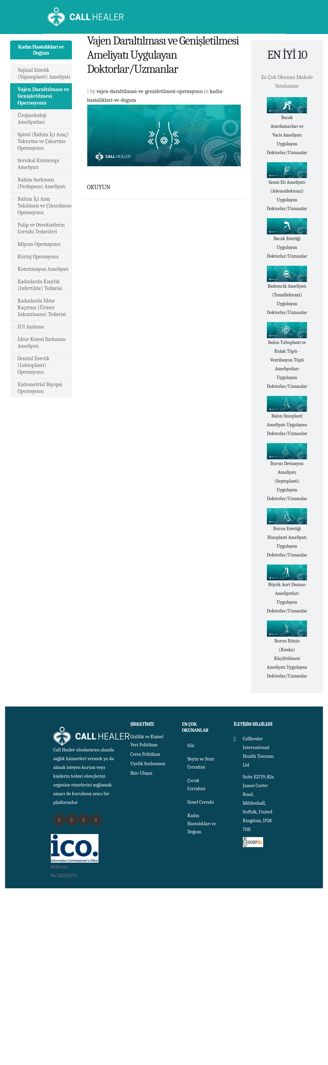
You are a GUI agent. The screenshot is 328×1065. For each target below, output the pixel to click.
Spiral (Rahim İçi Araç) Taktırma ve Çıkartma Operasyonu (43, 141)
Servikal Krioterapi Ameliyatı (38, 163)
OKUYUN (98, 187)
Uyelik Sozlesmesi (148, 764)
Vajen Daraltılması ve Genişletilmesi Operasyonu (43, 96)
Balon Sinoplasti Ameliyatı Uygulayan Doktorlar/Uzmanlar (287, 424)
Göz (191, 745)
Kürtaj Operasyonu (38, 257)
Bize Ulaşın (141, 773)
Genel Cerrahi (200, 802)
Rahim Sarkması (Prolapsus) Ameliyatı (42, 183)
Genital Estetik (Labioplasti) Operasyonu (34, 365)
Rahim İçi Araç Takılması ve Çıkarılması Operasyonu (45, 205)
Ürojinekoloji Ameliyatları (32, 118)
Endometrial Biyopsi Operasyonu (40, 387)
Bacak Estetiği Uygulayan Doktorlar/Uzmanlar (287, 247)
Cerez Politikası (145, 754)
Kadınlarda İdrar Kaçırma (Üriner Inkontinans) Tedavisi (42, 307)
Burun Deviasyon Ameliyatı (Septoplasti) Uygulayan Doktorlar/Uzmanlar (287, 481)
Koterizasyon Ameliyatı (43, 269)
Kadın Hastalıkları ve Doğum (41, 50)
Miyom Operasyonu (39, 244)
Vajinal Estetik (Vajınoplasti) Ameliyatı (44, 73)
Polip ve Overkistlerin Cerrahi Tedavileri (41, 228)
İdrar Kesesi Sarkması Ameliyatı (42, 342)
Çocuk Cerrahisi (196, 784)
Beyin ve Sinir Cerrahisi (201, 763)
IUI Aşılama (31, 327)
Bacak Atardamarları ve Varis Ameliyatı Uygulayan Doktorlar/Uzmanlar (287, 135)
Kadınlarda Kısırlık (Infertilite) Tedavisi (40, 285)
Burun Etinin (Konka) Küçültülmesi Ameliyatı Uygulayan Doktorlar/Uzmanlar (287, 658)
